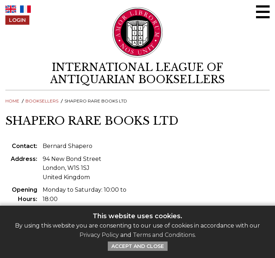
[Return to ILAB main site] (137, 32)
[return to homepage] (137, 73)
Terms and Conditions (164, 234)
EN (10, 9)
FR (25, 9)
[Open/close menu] (263, 11)
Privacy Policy (99, 234)
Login (17, 20)
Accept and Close (137, 246)
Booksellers (41, 101)
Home (12, 101)
